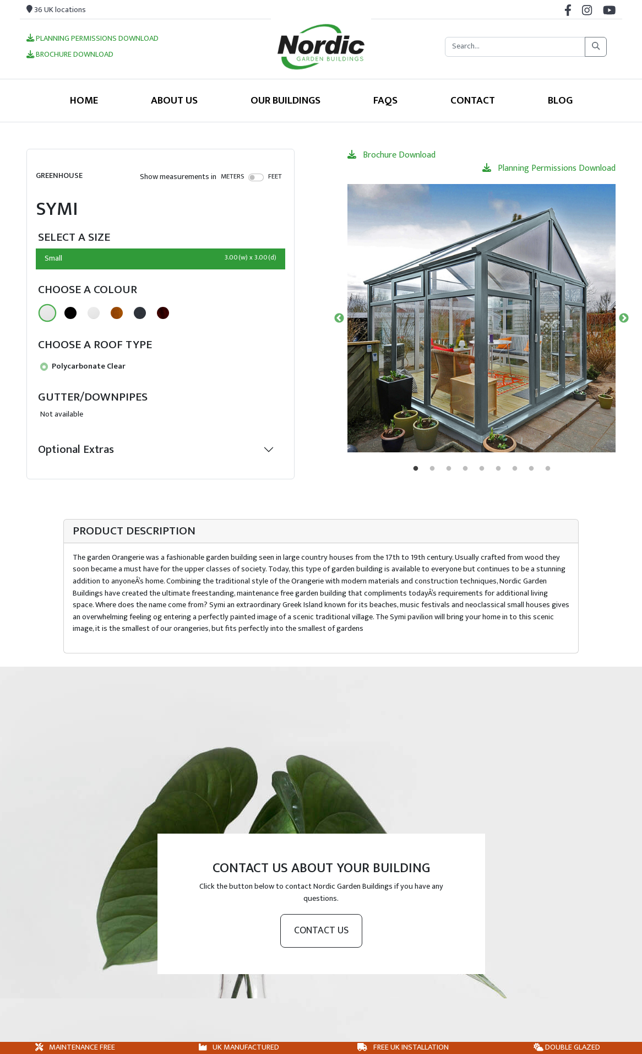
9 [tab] (547, 468)
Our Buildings (285, 100)
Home (84, 100)
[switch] (256, 177)
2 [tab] (432, 468)
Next (623, 318)
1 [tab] (415, 468)
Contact (472, 100)
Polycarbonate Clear (83, 366)
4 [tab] (465, 468)
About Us (174, 100)
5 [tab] (481, 468)
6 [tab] (498, 468)
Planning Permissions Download (92, 39)
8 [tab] (531, 468)
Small (160, 258)
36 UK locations (56, 10)
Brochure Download (69, 55)
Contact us (321, 930)
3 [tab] (448, 468)
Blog (560, 100)
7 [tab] (514, 468)
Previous (339, 318)
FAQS (385, 100)
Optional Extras (76, 449)
